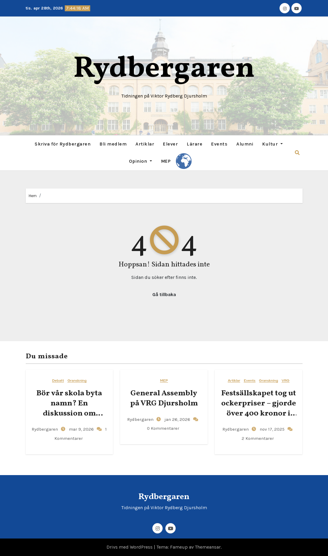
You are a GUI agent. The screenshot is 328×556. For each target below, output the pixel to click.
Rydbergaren (164, 69)
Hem (33, 196)
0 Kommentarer (163, 428)
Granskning (77, 381)
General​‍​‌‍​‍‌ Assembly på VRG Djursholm (164, 398)
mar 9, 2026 (81, 429)
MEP (166, 161)
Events (219, 144)
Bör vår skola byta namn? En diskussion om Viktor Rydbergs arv (69, 408)
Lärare (194, 144)
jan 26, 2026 (176, 419)
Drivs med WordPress (130, 547)
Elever (170, 144)
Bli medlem (113, 144)
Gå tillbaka (164, 294)
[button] (297, 153)
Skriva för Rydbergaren (63, 144)
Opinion (140, 161)
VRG (285, 381)
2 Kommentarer (258, 438)
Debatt (58, 381)
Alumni (244, 144)
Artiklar (144, 144)
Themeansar (208, 547)
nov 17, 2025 (271, 429)
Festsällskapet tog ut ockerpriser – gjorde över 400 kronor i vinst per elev (258, 408)
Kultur (272, 144)
